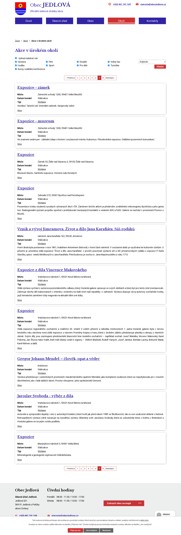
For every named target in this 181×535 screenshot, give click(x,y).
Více (19, 110)
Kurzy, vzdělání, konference (31, 69)
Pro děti (83, 65)
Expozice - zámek (33, 87)
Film (51, 61)
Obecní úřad (59, 20)
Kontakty (152, 20)
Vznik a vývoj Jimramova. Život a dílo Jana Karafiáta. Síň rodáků (76, 229)
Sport (51, 65)
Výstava (22, 61)
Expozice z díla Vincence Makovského (52, 270)
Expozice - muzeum (35, 121)
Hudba (21, 65)
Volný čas (115, 61)
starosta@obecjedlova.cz (153, 4)
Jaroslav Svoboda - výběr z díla (45, 396)
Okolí (121, 20)
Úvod (29, 20)
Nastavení (107, 530)
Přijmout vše (75, 530)
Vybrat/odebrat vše (28, 58)
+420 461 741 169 (122, 4)
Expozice (25, 155)
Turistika (115, 65)
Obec (90, 20)
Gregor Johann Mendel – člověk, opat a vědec (58, 359)
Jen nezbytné (91, 530)
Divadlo (83, 61)
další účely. (144, 520)
